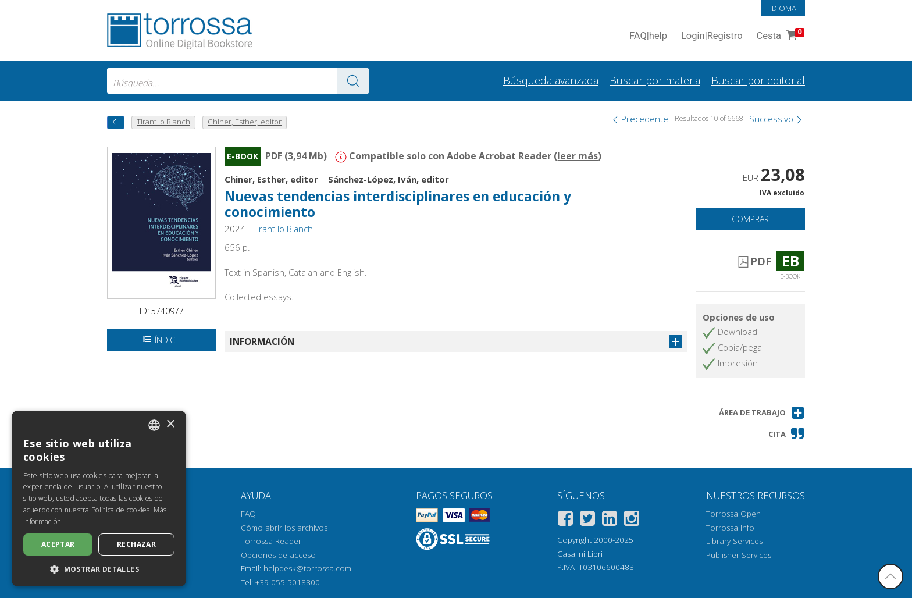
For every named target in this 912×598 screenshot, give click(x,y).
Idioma (783, 8)
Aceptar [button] (58, 544)
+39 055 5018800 (287, 582)
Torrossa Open (733, 513)
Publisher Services (738, 555)
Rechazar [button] (136, 544)
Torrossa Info (730, 527)
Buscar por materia (655, 80)
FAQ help (648, 36)
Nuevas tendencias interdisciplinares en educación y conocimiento (398, 204)
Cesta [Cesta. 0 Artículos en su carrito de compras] (779, 36)
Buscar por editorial (758, 80)
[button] (762, 412)
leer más (577, 156)
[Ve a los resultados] (353, 81)
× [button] (170, 424)
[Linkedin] (609, 520)
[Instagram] (632, 520)
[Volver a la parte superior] (890, 576)
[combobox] (238, 81)
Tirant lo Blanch (283, 228)
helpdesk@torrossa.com (307, 568)
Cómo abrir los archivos (284, 527)
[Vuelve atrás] (115, 122)
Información (262, 341)
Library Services (734, 541)
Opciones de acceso (278, 555)
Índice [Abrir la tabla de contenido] (161, 340)
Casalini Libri (580, 554)
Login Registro (712, 36)
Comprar (750, 219)
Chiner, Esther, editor (271, 179)
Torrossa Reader (271, 541)
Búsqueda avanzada (550, 80)
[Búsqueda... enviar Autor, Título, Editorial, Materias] (238, 81)
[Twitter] (587, 520)
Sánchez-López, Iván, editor (388, 179)
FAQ (248, 513)
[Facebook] (565, 520)
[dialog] (99, 498)
